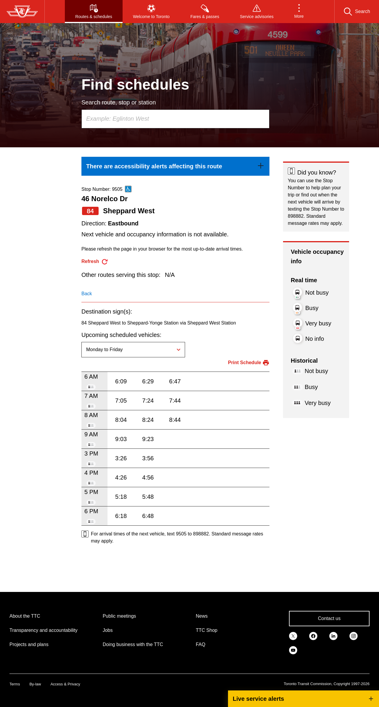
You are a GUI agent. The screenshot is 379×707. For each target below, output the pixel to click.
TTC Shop (206, 630)
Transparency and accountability (43, 630)
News (202, 616)
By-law (35, 684)
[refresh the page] (94, 261)
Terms (14, 684)
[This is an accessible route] (128, 189)
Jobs (108, 630)
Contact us (329, 618)
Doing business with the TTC (133, 644)
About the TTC (24, 616)
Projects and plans (29, 644)
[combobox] (175, 118)
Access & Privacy (65, 684)
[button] (299, 11)
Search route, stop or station (118, 102)
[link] (175, 166)
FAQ (200, 644)
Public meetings (119, 616)
